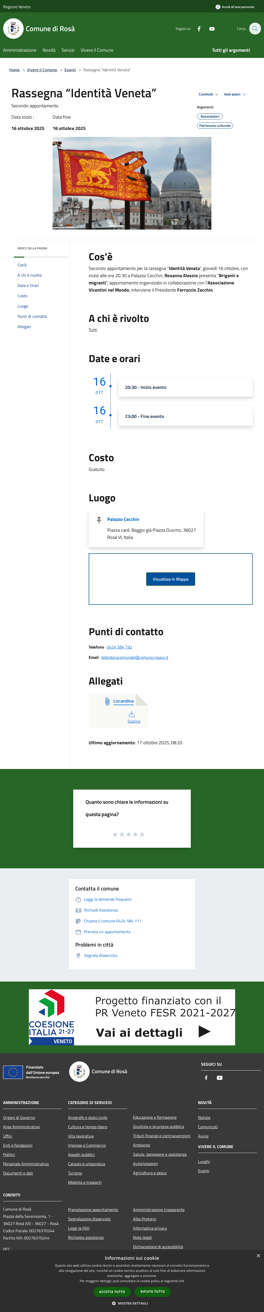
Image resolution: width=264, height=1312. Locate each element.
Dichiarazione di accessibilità (158, 1247)
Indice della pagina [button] (32, 248)
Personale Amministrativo (26, 1164)
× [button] (258, 1256)
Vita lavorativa (81, 1136)
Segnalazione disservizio (89, 1219)
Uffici (7, 1136)
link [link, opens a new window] (181, 1281)
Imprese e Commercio (87, 1145)
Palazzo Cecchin (123, 519)
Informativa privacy (150, 1228)
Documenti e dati (18, 1173)
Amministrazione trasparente (159, 1209)
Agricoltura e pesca (150, 1173)
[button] (132, 1303)
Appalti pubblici (81, 1154)
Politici (9, 1154)
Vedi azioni (235, 94)
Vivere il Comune (42, 70)
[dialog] (132, 1281)
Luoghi (204, 1161)
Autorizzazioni (145, 1163)
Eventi (70, 70)
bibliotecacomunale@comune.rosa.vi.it (134, 657)
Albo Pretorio (144, 1219)
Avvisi (203, 1136)
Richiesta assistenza (86, 1237)
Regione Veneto (16, 7)
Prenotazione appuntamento (93, 1209)
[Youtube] (209, 28)
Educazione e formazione (155, 1117)
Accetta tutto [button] (112, 1292)
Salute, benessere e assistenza (160, 1154)
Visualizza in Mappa (170, 579)
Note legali (142, 1237)
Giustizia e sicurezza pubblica (158, 1126)
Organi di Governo (19, 1117)
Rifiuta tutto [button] (153, 1291)
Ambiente (141, 1145)
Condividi (209, 94)
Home (14, 70)
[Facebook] (196, 28)
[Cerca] (255, 28)
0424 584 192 (119, 647)
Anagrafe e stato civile (87, 1117)
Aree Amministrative (21, 1127)
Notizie (204, 1117)
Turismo (75, 1173)
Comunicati (208, 1127)
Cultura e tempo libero (87, 1127)
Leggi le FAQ (79, 1228)
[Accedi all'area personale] (235, 7)
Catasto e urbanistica (86, 1164)
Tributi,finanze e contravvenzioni (162, 1136)
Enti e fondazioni (17, 1145)
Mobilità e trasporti (85, 1182)
